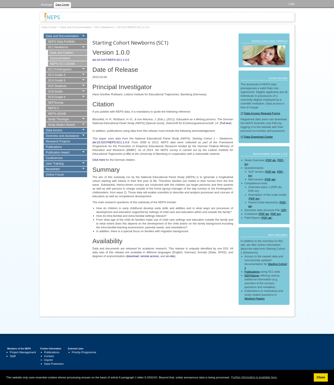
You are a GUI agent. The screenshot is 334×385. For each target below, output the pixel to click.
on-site (170, 256)
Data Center (62, 4)
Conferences (54, 158)
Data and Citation (61, 52)
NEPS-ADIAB (57, 113)
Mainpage (46, 4)
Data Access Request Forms (262, 113)
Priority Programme (84, 352)
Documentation (60, 58)
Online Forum (55, 174)
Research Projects (58, 141)
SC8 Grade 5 (56, 97)
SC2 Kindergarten (60, 69)
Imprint (48, 360)
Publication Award (57, 152)
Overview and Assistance (62, 136)
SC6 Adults (55, 91)
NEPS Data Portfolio (61, 41)
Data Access (54, 130)
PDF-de (271, 160)
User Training (54, 163)
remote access (149, 256)
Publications (54, 147)
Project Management (23, 352)
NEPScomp (55, 102)
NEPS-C (53, 108)
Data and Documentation (62, 36)
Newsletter (53, 169)
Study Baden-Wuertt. (62, 124)
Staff (13, 356)
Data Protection (54, 363)
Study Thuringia (58, 119)
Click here (98, 159)
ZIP (284, 210)
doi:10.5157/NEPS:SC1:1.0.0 (110, 59)
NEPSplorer (252, 275)
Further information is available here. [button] (254, 377)
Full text (226, 123)
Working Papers (255, 298)
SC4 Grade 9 (56, 80)
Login (292, 3)
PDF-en (254, 198)
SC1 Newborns (58, 47)
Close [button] (321, 377)
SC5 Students (57, 86)
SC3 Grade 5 (56, 75)
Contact (49, 356)
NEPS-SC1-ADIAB (62, 63)
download (133, 256)
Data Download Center (258, 136)
